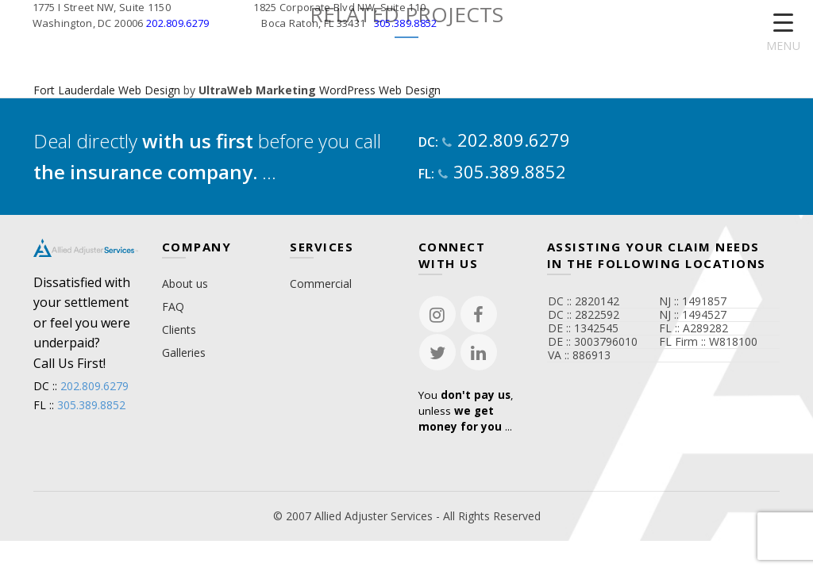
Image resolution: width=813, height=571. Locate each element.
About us (185, 283)
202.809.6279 (178, 23)
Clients (179, 329)
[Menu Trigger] (783, 34)
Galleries (184, 352)
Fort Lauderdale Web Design (106, 90)
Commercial (321, 283)
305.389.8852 (405, 23)
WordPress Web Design (380, 90)
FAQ (173, 306)
